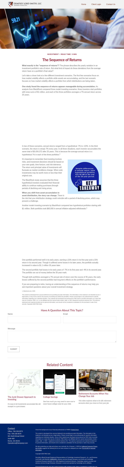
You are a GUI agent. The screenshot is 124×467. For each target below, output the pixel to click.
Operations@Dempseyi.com (18, 443)
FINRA (52, 459)
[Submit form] (14, 349)
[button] (83, 4)
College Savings (50, 397)
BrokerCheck (75, 429)
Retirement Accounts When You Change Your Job (93, 394)
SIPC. (55, 459)
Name (10, 314)
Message (11, 329)
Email (65, 314)
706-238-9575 (18, 431)
